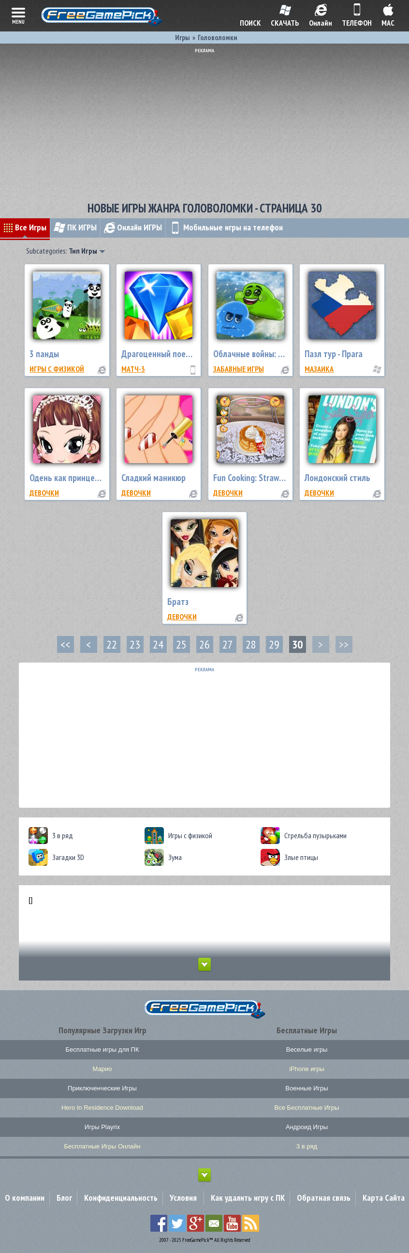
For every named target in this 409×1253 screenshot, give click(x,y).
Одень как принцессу (67, 477)
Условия (183, 1197)
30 (297, 644)
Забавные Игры (238, 369)
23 (135, 644)
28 (251, 644)
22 (111, 644)
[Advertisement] (204, 121)
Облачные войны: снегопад (262, 354)
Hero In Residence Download (102, 1107)
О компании (24, 1197)
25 (181, 644)
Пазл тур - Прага (334, 354)
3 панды (44, 354)
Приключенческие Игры (102, 1088)
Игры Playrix (102, 1127)
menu (18, 15)
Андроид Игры (307, 1127)
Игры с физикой (56, 369)
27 (227, 644)
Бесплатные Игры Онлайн (102, 1146)
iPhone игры (306, 1068)
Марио (102, 1068)
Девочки (44, 493)
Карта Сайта (384, 1197)
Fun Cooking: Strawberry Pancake (270, 477)
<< (65, 644)
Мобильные (226, 227)
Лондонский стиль (337, 477)
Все (24, 227)
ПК (75, 227)
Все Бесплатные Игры (307, 1107)
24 (158, 644)
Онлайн (133, 227)
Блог (64, 1197)
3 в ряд (306, 1146)
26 (204, 644)
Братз (178, 601)
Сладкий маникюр (153, 477)
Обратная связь (324, 1197)
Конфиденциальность (121, 1197)
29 (274, 644)
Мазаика (319, 369)
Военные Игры (306, 1088)
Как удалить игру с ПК (248, 1197)
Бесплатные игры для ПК (102, 1049)
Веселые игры (307, 1049)
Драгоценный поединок (164, 354)
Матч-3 (133, 369)
